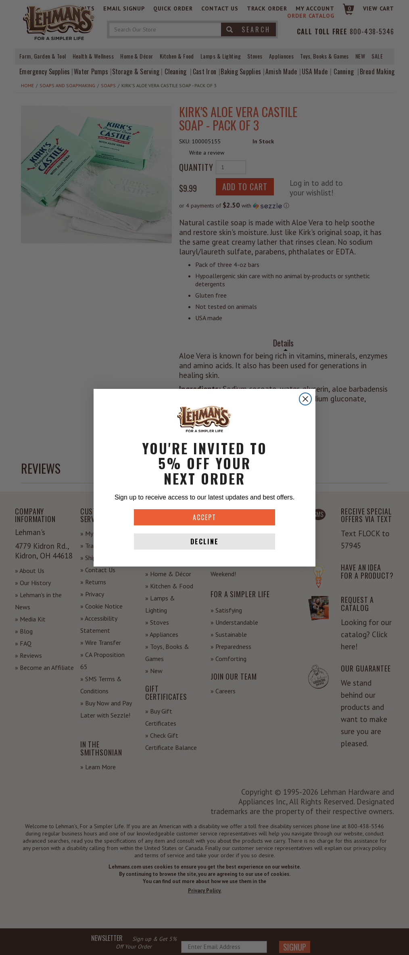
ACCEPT (204, 517)
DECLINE (204, 541)
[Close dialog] (305, 399)
